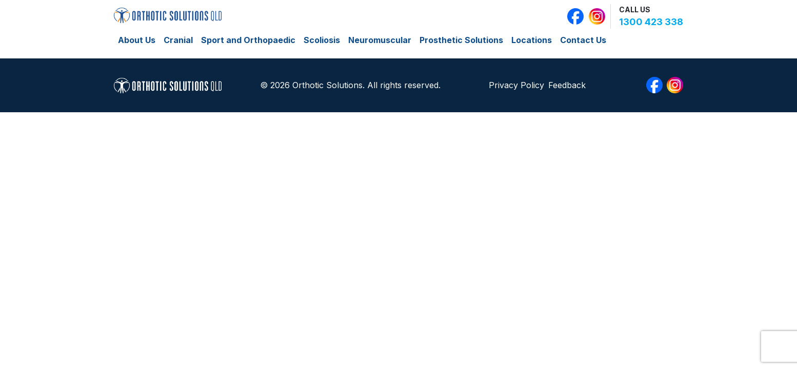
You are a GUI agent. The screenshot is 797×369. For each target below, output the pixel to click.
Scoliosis (322, 40)
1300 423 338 (651, 21)
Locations (531, 40)
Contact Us (583, 40)
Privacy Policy (516, 85)
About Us (136, 40)
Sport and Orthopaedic (248, 40)
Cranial (178, 40)
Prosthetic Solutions (461, 40)
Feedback (567, 85)
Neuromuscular (379, 40)
